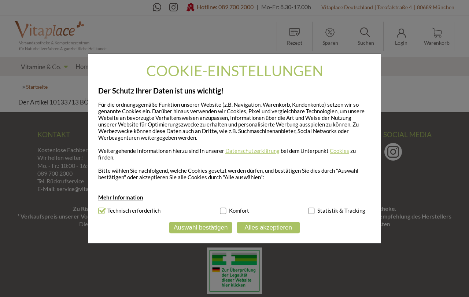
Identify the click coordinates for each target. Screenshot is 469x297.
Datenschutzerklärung (252, 150)
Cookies (339, 150)
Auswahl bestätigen (201, 227)
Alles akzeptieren (268, 227)
